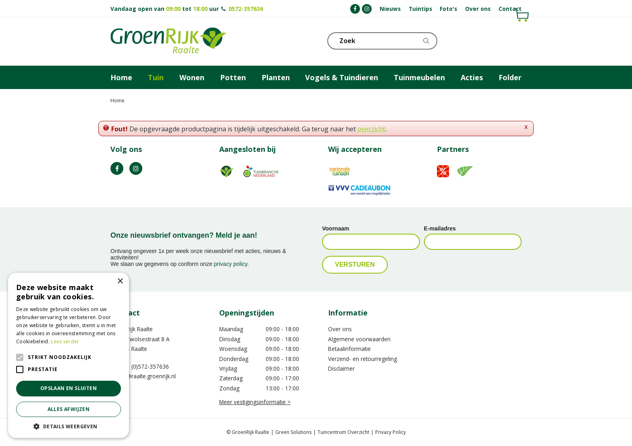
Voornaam (335, 228)
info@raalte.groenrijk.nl (146, 376)
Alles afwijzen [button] (69, 409)
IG (135, 168)
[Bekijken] (476, 40)
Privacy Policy (390, 432)
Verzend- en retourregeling (362, 359)
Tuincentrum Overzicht (343, 432)
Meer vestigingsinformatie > (255, 402)
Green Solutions (293, 432)
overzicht (371, 128)
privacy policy (230, 264)
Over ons (340, 329)
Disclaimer (341, 368)
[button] (68, 426)
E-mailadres (440, 228)
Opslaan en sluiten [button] (68, 388)
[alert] (68, 355)
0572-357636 (246, 8)
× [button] (120, 281)
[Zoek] (382, 41)
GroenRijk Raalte (131, 329)
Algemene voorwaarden (359, 339)
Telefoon (515, 40)
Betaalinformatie (349, 349)
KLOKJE (495, 40)
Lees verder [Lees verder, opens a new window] (65, 341)
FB (116, 168)
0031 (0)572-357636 (143, 366)
